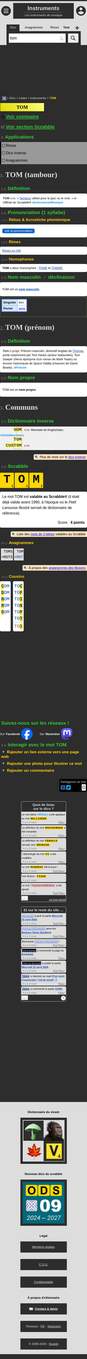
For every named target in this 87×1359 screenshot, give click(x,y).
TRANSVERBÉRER (42, 890)
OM (5, 587)
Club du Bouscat (31, 968)
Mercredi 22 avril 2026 (35, 972)
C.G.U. (43, 1269)
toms (22, 308)
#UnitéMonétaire (12, 435)
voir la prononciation (18, 231)
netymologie (29, 955)
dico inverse (77, 457)
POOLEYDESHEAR (33, 933)
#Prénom (20, 367)
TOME (43, 268)
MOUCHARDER (54, 833)
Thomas (77, 351)
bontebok (27, 959)
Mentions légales (43, 1251)
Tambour (25, 198)
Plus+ (61, 828)
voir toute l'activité (57, 904)
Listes (23, 98)
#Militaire (42, 821)
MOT (20, 557)
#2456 (58, 993)
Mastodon (54, 1331)
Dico (13, 98)
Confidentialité (43, 1287)
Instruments (38, 98)
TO (18, 587)
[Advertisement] (43, 68)
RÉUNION (43, 850)
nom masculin (29, 289)
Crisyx (25, 981)
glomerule (27, 920)
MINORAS (37, 872)
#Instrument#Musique (47, 202)
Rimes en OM (11, 250)
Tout (55, 876)
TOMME (57, 268)
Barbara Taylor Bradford (36, 937)
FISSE (41, 881)
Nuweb (53, 1348)
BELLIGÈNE (38, 824)
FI (47, 859)
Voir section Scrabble (28, 126)
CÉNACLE (51, 846)
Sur (16, 740)
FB (42, 1331)
